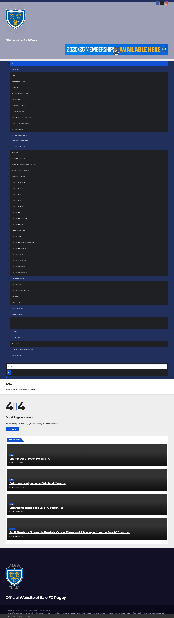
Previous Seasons (18, 176)
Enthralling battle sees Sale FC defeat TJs (36, 507)
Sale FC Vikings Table (19, 260)
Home (8, 389)
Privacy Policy (17, 99)
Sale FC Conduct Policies (21, 117)
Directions (16, 343)
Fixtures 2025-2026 (18, 158)
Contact (17, 338)
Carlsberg (57, 613)
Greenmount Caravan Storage (154, 613)
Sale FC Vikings (17, 254)
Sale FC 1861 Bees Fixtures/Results (24, 242)
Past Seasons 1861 (18, 230)
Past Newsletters (18, 81)
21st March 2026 (17, 487)
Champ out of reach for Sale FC (29, 458)
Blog (13, 75)
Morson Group (120, 613)
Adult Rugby (19, 147)
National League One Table (22, 170)
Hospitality (18, 314)
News (15, 69)
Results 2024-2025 (18, 182)
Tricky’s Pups (16, 302)
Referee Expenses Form (20, 123)
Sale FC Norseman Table (21, 272)
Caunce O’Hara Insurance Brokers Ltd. (19, 613)
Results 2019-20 (17, 200)
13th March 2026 (17, 536)
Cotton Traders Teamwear (96, 613)
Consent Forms (17, 129)
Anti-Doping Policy (19, 105)
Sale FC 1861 (16, 212)
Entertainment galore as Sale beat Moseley (37, 483)
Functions (15, 326)
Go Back (12, 429)
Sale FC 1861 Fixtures (19, 218)
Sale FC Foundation (22, 349)
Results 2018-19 (17, 206)
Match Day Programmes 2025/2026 (24, 164)
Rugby (12, 528)
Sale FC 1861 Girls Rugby (21, 290)
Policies (15, 87)
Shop (15, 332)
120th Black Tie (20, 141)
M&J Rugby (15, 296)
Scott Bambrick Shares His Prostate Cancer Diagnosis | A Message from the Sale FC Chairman (69, 532)
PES (128, 613)
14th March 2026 (18, 512)
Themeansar (47, 610)
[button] (6, 361)
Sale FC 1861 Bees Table (20, 248)
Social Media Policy (19, 111)
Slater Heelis (136, 613)
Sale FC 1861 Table (18, 224)
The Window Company (43, 613)
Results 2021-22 (17, 194)
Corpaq (110, 613)
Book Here (15, 320)
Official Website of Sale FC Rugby (21, 40)
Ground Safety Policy (20, 93)
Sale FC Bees (16, 236)
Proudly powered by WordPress (17, 610)
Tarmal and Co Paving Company (74, 613)
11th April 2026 (17, 462)
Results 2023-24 (17, 188)
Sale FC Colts (17, 284)
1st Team (15, 152)
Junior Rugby (19, 278)
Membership (18, 308)
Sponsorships (19, 135)
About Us (17, 355)
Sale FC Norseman (18, 266)
